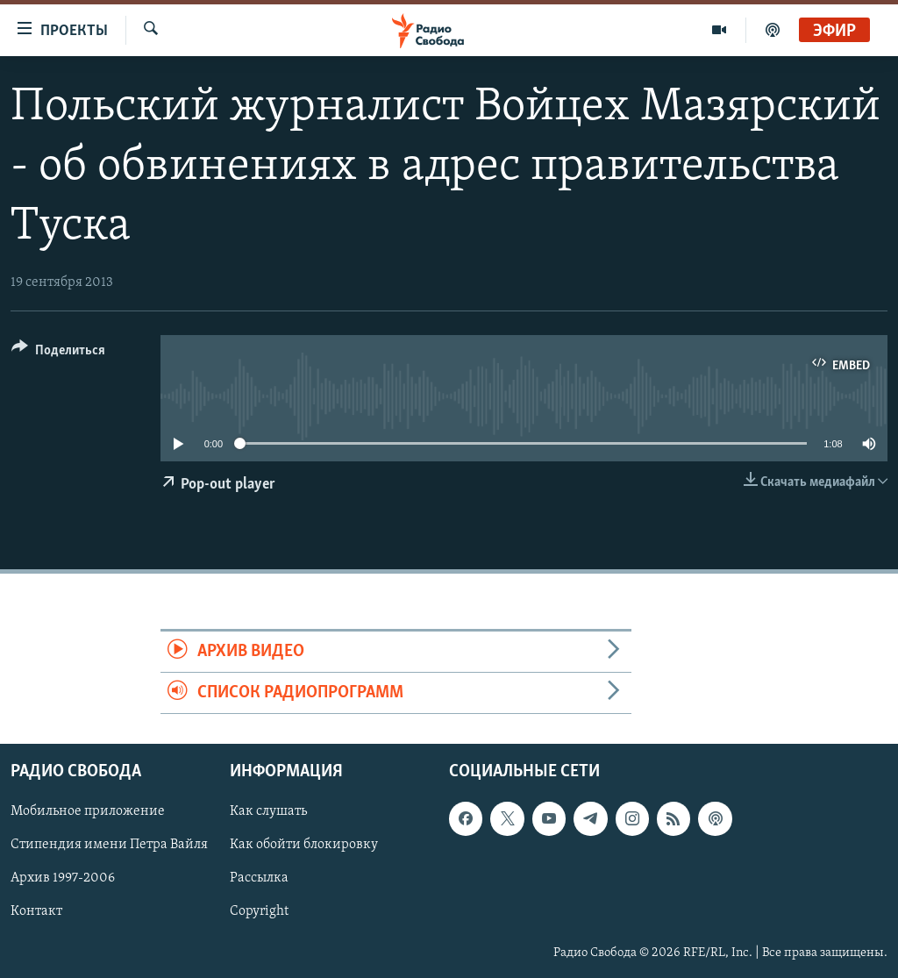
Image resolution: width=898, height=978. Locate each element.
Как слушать (268, 812)
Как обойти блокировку (304, 846)
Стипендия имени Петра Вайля (109, 846)
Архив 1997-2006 (63, 879)
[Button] (58, 353)
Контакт (36, 912)
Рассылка (259, 879)
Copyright (259, 912)
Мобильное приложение (88, 812)
